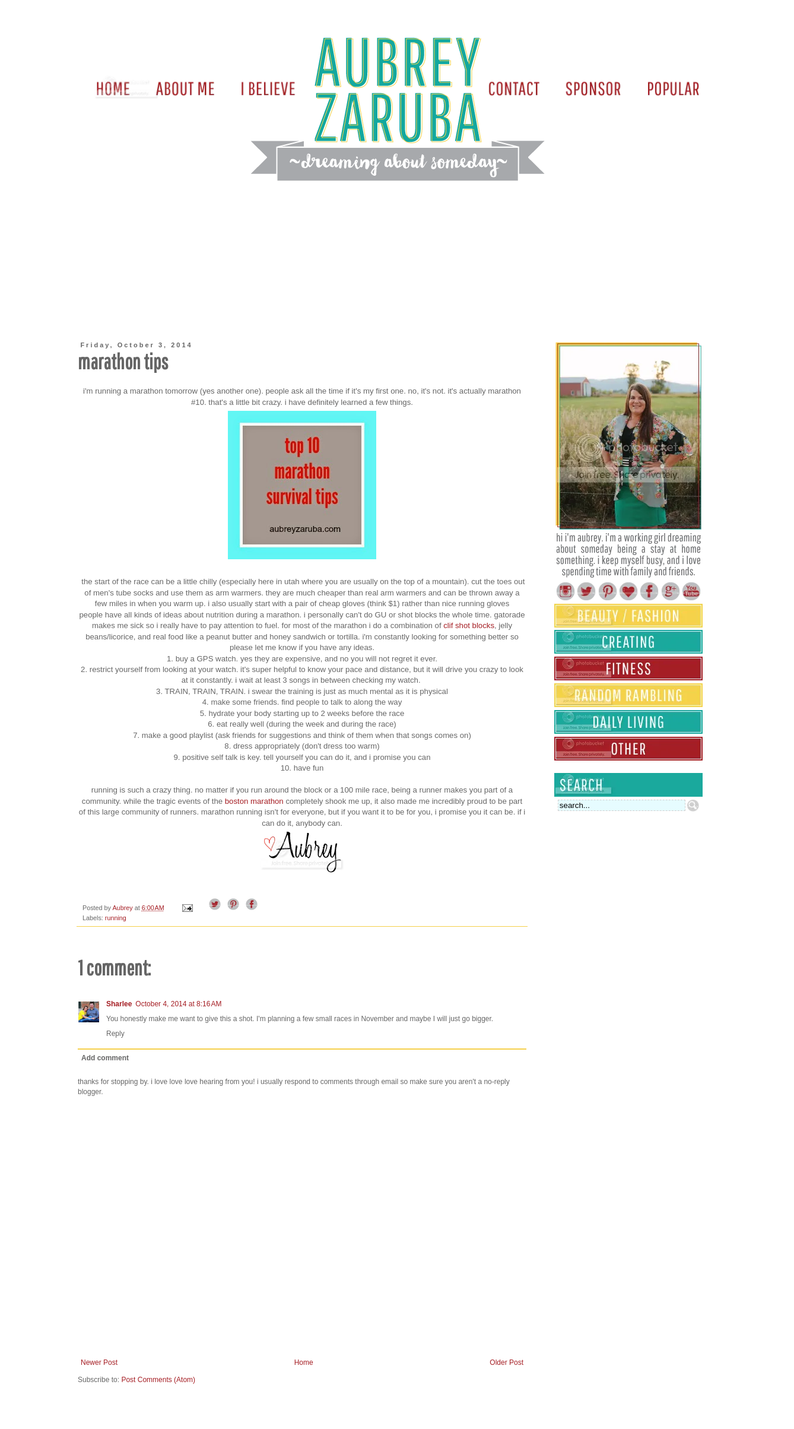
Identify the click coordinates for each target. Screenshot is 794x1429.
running (115, 917)
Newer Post (99, 1362)
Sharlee (119, 1004)
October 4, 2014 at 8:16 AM (178, 1004)
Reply (115, 1033)
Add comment (105, 1058)
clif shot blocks (468, 625)
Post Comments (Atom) (158, 1380)
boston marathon (254, 801)
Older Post (506, 1362)
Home (303, 1362)
